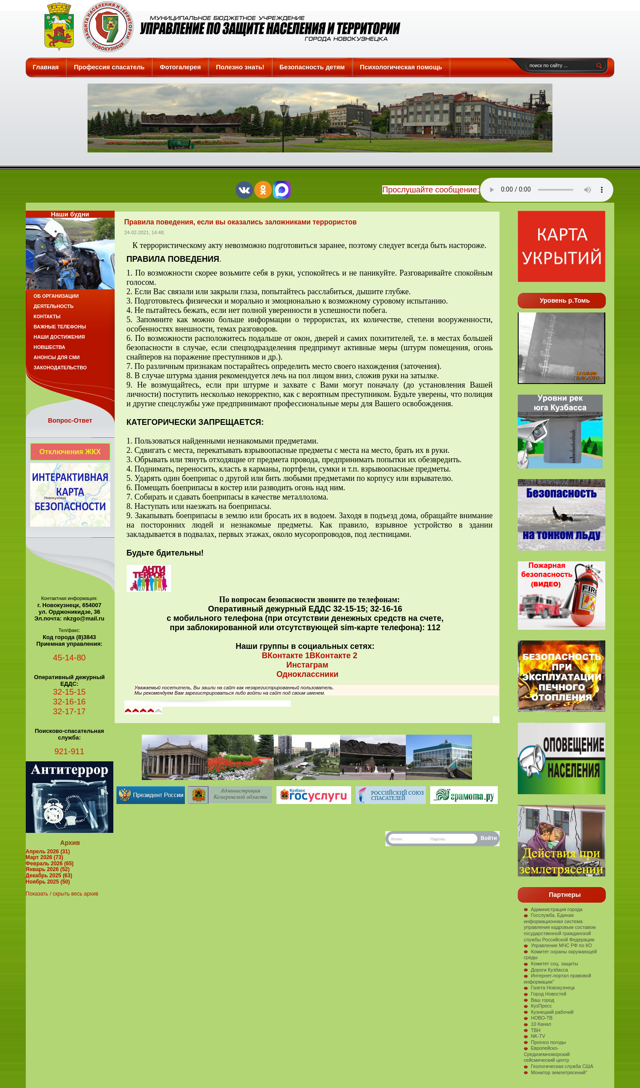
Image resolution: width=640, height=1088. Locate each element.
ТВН (532, 1030)
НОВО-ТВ (538, 1017)
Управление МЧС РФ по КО (558, 945)
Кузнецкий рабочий (548, 1012)
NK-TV (534, 1036)
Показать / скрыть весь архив (62, 894)
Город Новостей (545, 993)
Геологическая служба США (558, 1066)
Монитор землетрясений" (555, 1072)
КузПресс (538, 1005)
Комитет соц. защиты (551, 963)
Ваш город (539, 1000)
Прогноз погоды (545, 1042)
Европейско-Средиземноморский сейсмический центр (547, 1054)
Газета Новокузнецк (549, 987)
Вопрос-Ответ (70, 420)
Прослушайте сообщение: (430, 189)
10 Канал (537, 1024)
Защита (218, 26)
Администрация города (553, 909)
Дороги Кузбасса (546, 969)
